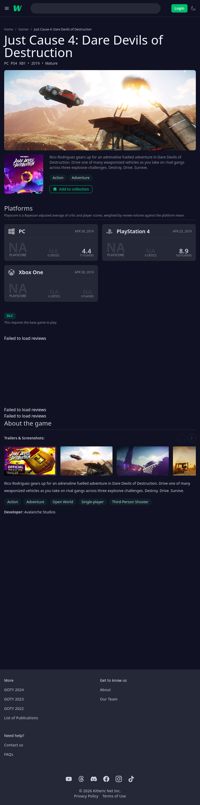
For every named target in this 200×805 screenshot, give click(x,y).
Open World (63, 501)
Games (23, 29)
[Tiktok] (131, 779)
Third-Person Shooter (130, 501)
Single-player (93, 501)
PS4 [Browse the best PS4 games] (14, 63)
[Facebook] (106, 779)
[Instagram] (119, 779)
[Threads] (81, 779)
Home (8, 29)
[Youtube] (69, 779)
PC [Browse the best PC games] (6, 63)
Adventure (80, 177)
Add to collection (71, 189)
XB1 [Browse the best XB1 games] (22, 63)
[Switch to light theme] (193, 8)
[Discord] (94, 779)
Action (58, 177)
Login (179, 8)
